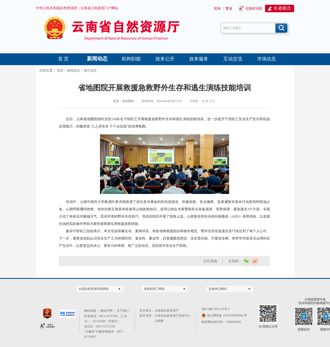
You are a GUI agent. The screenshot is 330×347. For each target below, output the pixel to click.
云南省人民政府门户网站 (99, 8)
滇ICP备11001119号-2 (216, 309)
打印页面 (210, 261)
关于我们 (123, 310)
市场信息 (266, 58)
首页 (60, 70)
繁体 (228, 8)
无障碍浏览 (253, 8)
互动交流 (232, 58)
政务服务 (198, 58)
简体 (217, 8)
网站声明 (107, 310)
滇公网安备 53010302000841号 (227, 315)
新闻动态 (97, 58)
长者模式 (282, 8)
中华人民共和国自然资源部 (56, 8)
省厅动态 (90, 70)
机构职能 (131, 58)
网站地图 (91, 310)
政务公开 (165, 58)
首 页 (63, 58)
